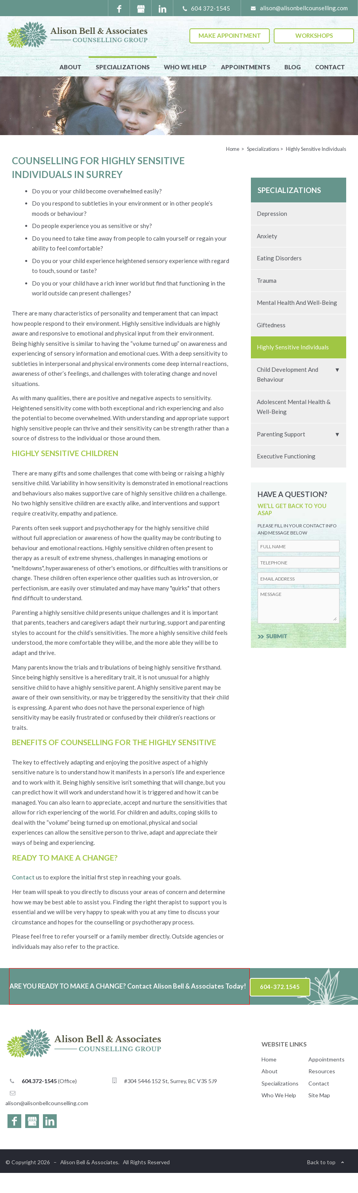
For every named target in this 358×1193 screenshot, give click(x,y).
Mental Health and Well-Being (297, 322)
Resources (321, 1091)
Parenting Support (281, 454)
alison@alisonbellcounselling (47, 1123)
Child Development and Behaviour (287, 394)
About (70, 67)
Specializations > (265, 169)
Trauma (266, 300)
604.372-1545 (39, 1101)
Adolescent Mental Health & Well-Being (293, 427)
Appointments (245, 67)
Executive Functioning (286, 476)
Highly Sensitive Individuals (293, 367)
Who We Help (185, 67)
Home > (235, 169)
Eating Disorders (279, 278)
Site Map (319, 1115)
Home (269, 1079)
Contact (330, 67)
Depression (272, 233)
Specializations (123, 67)
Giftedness (271, 345)
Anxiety (267, 256)
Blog (292, 67)
